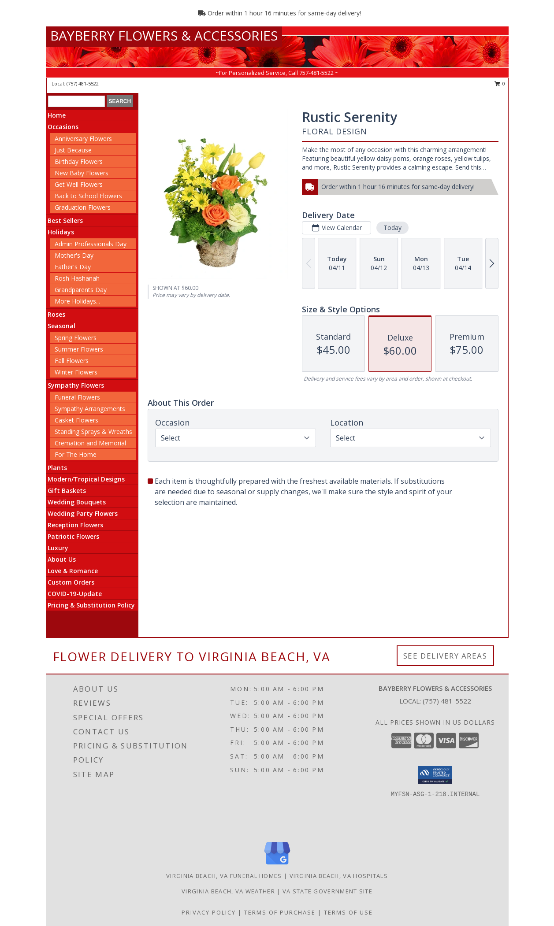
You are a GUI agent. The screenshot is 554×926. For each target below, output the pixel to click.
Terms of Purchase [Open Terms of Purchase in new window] (280, 912)
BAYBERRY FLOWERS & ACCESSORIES (164, 35)
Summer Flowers (79, 349)
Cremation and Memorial (90, 443)
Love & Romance (73, 571)
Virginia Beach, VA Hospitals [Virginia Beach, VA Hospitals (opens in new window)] (339, 876)
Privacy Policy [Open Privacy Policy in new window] (209, 912)
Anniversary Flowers (83, 138)
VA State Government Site (327, 891)
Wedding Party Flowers (83, 513)
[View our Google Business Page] (277, 865)
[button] (435, 775)
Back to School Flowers (88, 196)
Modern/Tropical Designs (86, 479)
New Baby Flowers (81, 173)
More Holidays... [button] (77, 301)
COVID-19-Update (75, 593)
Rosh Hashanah (77, 278)
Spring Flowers (76, 337)
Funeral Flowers (77, 397)
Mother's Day (74, 255)
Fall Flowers (72, 360)
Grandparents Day (81, 289)
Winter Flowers (76, 372)
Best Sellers (65, 220)
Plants (57, 467)
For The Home (76, 454)
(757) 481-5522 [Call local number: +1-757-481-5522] (83, 83)
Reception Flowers (75, 525)
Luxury (58, 548)
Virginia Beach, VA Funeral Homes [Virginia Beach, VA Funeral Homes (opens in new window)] (224, 876)
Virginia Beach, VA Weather (228, 891)
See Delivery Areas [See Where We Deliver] (445, 656)
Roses (56, 314)
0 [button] (500, 83)
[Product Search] (76, 101)
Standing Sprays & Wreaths (93, 431)
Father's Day (73, 267)
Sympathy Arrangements (90, 408)
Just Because (73, 150)
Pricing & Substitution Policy (91, 605)
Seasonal (61, 326)
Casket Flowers (76, 420)
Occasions (63, 126)
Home (57, 115)
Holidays (61, 232)
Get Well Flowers (79, 184)
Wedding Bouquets (77, 502)
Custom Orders (71, 582)
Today (392, 227)
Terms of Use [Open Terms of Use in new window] (348, 912)
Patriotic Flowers (73, 536)
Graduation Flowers (83, 207)
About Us (62, 559)
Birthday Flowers (79, 161)
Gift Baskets (67, 490)
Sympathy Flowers (76, 385)
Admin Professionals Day (90, 244)
